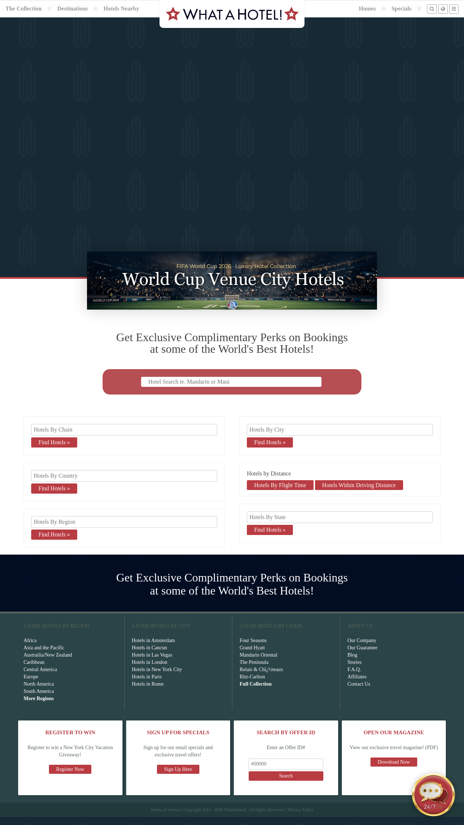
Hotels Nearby (121, 8)
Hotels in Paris (147, 684)
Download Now (394, 770)
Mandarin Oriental (258, 663)
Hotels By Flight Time (280, 493)
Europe (31, 684)
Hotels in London (149, 670)
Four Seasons (253, 648)
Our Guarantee (363, 655)
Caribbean (34, 670)
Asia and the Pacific (44, 655)
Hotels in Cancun (149, 655)
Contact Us (359, 692)
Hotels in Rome (148, 692)
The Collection (23, 8)
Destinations (72, 8)
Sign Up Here (178, 777)
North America (39, 692)
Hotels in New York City (157, 677)
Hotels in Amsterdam (153, 648)
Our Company (362, 648)
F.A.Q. (354, 677)
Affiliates (357, 684)
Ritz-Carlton (252, 684)
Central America (40, 677)
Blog (352, 663)
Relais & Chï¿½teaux (261, 677)
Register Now (70, 777)
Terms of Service (165, 817)
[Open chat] (433, 794)
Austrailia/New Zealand (48, 663)
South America (39, 699)
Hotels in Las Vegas (152, 663)
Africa (30, 648)
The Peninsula (254, 670)
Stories (355, 670)
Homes (367, 8)
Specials (401, 8)
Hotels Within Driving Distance (359, 493)
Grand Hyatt (252, 655)
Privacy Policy (300, 817)
